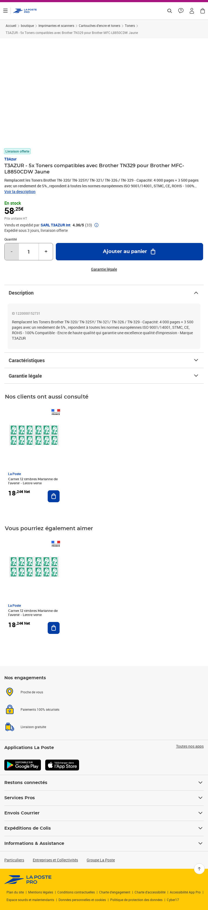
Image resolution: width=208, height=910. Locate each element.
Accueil (11, 25)
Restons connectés (104, 782)
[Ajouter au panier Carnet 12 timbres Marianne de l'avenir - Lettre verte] (53, 496)
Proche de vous (32, 692)
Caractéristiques (104, 360)
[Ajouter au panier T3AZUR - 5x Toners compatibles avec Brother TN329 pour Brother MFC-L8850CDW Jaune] (129, 251)
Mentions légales (40, 892)
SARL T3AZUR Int (55, 225)
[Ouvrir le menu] (5, 10)
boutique (27, 25)
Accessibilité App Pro (185, 892)
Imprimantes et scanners (56, 25)
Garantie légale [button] (104, 269)
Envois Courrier (104, 813)
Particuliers (14, 859)
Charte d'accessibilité (150, 892)
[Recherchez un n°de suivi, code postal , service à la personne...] (170, 11)
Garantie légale (104, 375)
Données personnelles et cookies (82, 900)
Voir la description (19, 191)
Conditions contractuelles (76, 892)
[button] (191, 10)
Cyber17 (173, 900)
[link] (28, 879)
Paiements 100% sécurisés (40, 709)
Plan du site (15, 892)
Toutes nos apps (190, 746)
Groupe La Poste (101, 859)
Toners (130, 25)
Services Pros (104, 798)
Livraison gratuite (33, 727)
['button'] (25, 11)
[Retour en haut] (199, 868)
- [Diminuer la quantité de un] (12, 251)
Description (104, 292)
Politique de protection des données (136, 900)
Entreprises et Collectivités (55, 859)
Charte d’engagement (114, 892)
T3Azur (10, 159)
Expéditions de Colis (104, 828)
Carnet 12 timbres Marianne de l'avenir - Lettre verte (33, 481)
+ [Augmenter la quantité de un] (46, 251)
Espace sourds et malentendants (30, 900)
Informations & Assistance (104, 843)
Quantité (10, 239)
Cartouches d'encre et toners (99, 25)
